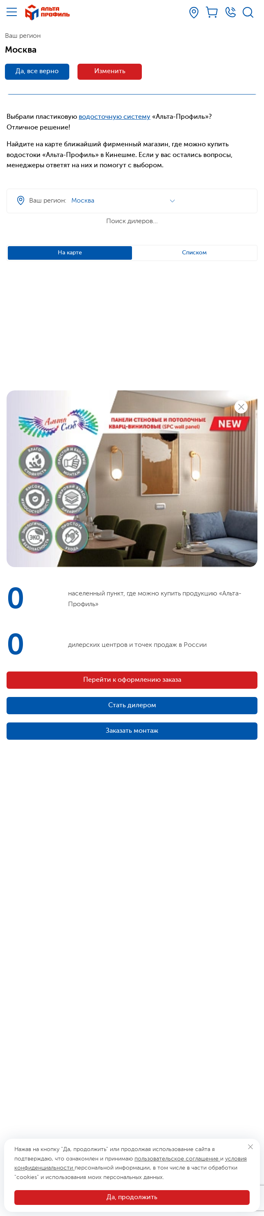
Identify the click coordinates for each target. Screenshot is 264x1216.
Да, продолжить (132, 1197)
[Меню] (12, 12)
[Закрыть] (250, 1146)
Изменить (109, 71)
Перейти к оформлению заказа (132, 680)
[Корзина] (212, 12)
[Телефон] (230, 12)
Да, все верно (37, 71)
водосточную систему (114, 117)
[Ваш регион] (193, 12)
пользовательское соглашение (177, 1159)
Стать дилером (132, 705)
